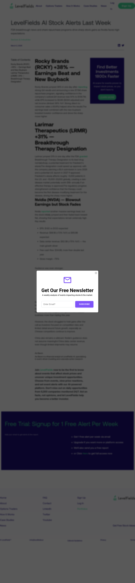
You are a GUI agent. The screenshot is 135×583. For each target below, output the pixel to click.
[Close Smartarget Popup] (96, 273)
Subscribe (84, 304)
